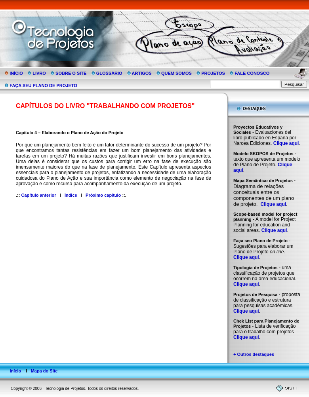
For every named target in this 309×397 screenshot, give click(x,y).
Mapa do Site (44, 371)
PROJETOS (211, 73)
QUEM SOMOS (174, 73)
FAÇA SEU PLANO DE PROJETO (41, 85)
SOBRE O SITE (69, 73)
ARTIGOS (140, 73)
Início (15, 371)
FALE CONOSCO (250, 73)
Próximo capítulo (103, 195)
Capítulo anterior (38, 195)
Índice (71, 195)
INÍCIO (14, 73)
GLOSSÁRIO (108, 73)
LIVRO (37, 73)
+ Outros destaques (253, 354)
